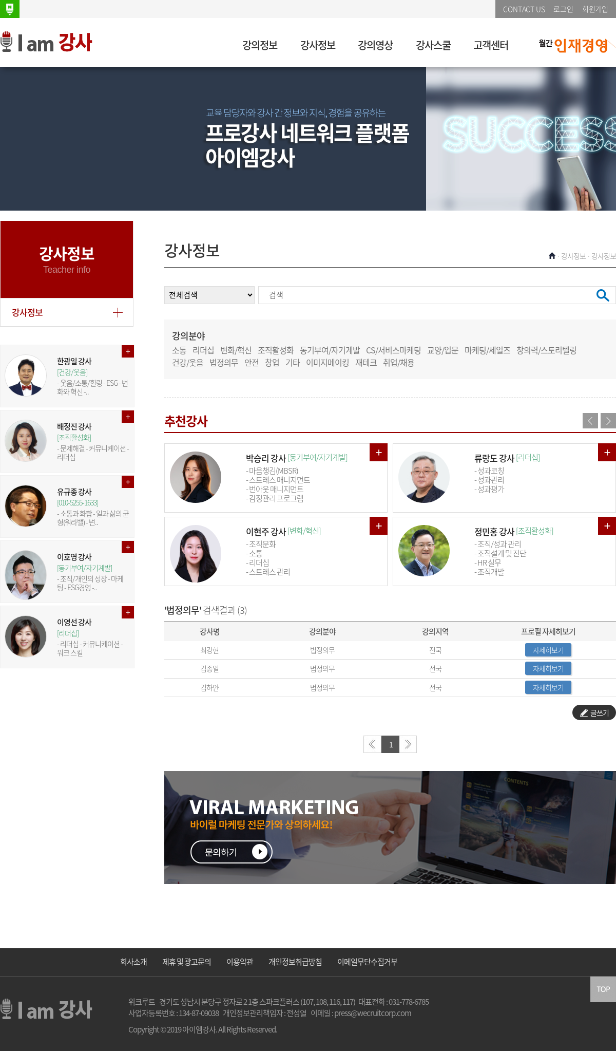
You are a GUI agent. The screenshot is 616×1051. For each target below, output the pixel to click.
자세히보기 (548, 650)
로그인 (563, 9)
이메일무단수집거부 (367, 961)
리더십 (203, 350)
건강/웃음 (187, 362)
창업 (272, 362)
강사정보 (317, 44)
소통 (179, 350)
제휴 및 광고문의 (186, 961)
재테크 (366, 362)
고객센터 (490, 44)
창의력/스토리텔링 (546, 350)
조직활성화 (276, 350)
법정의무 (223, 362)
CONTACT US (524, 9)
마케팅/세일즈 (487, 350)
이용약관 (239, 961)
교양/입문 (442, 350)
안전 (251, 362)
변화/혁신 (236, 350)
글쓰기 (594, 712)
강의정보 (259, 44)
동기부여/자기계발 (330, 350)
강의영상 (375, 44)
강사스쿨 (433, 44)
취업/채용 (398, 362)
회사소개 (133, 961)
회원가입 (595, 9)
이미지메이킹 (327, 362)
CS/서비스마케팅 (393, 350)
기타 (292, 362)
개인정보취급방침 (295, 961)
